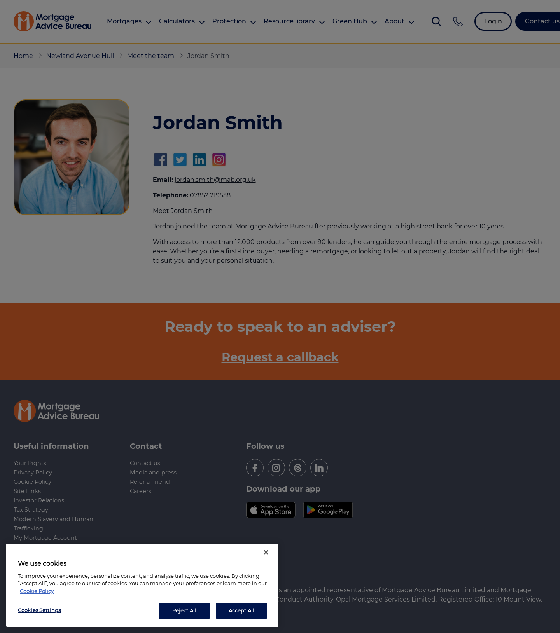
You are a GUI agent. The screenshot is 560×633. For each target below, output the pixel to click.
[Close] (266, 552)
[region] (142, 585)
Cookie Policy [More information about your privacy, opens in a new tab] (37, 591)
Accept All (241, 610)
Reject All (184, 610)
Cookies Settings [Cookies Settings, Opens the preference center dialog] (39, 610)
